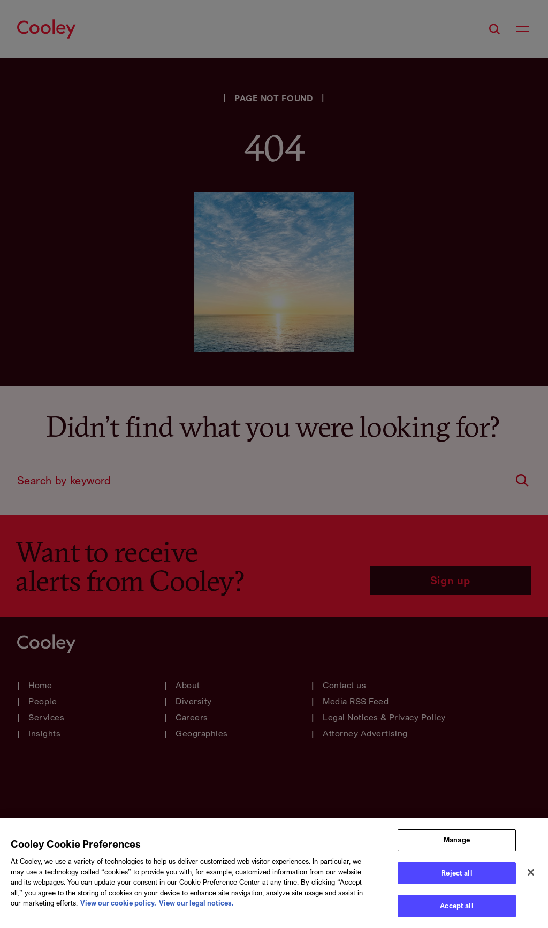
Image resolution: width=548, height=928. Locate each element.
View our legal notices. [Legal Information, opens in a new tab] (196, 904)
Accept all (456, 907)
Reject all (456, 874)
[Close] (531, 873)
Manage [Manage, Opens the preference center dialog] (457, 840)
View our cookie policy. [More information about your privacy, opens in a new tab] (118, 904)
